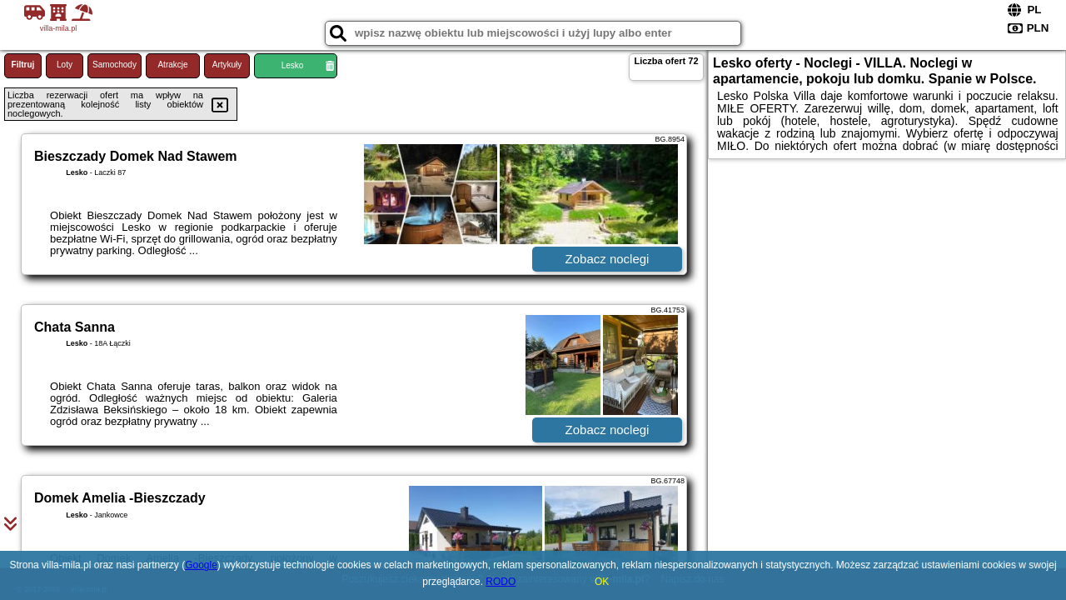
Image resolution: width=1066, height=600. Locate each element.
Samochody (114, 64)
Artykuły (227, 64)
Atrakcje (172, 64)
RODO (501, 582)
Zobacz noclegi (607, 259)
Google (201, 565)
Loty (64, 64)
